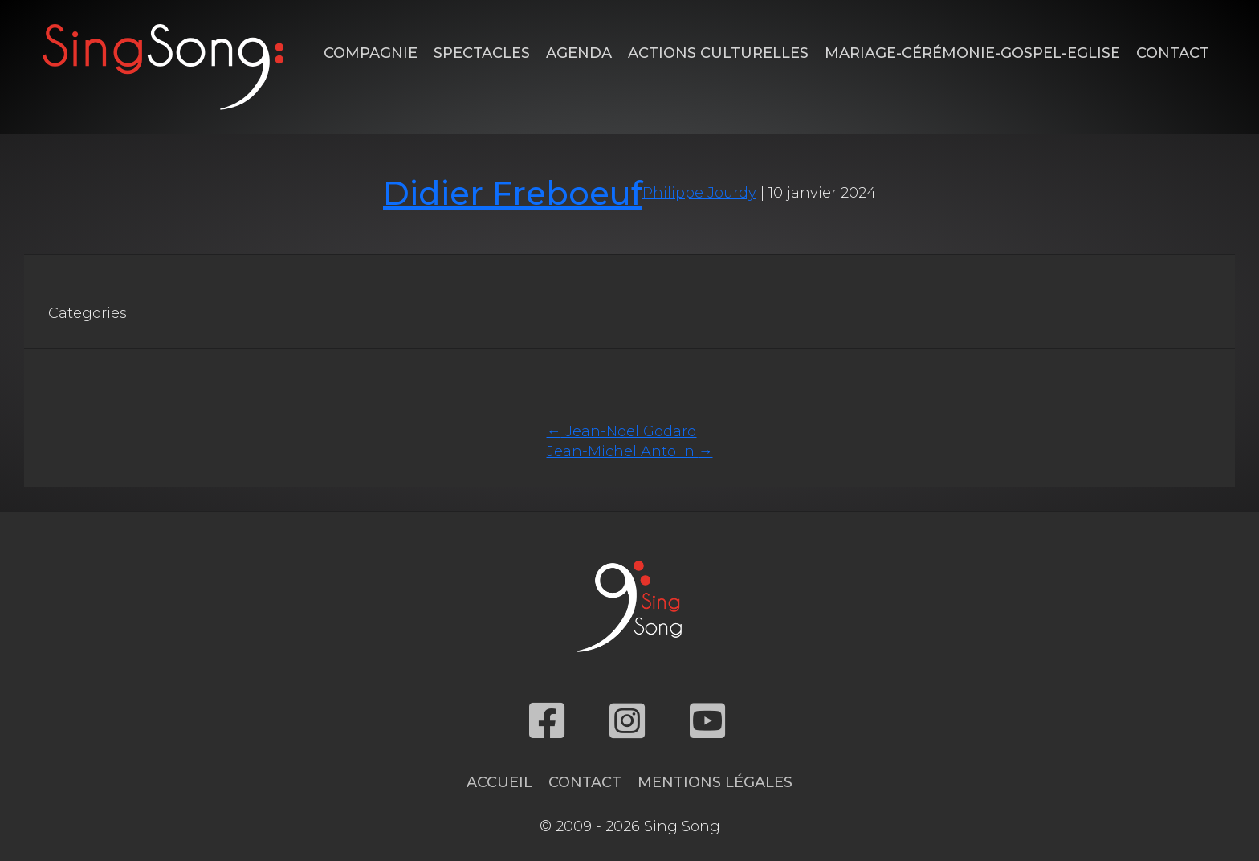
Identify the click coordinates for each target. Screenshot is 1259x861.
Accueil (499, 782)
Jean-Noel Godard (622, 431)
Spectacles (482, 53)
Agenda (579, 53)
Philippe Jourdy (699, 193)
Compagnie (371, 53)
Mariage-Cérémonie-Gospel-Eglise (972, 53)
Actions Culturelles (718, 53)
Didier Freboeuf (512, 193)
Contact (1172, 53)
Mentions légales (715, 782)
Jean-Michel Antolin (630, 451)
